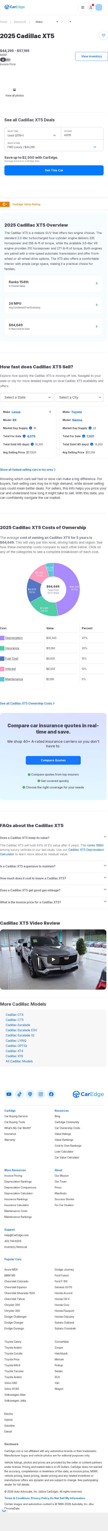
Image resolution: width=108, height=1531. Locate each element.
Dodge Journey (64, 1269)
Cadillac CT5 (15, 1020)
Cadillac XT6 (14, 1056)
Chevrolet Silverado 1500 (19, 1293)
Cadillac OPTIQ (16, 1046)
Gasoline (9, 1425)
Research (20, 21)
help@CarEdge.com (16, 1235)
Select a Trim (14, 143)
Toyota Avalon (13, 1347)
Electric (8, 1413)
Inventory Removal (15, 1246)
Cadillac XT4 (14, 1051)
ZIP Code (68, 131)
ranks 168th (95, 845)
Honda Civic (62, 1304)
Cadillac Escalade (18, 1025)
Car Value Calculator (67, 1157)
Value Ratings (63, 1133)
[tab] (53, 836)
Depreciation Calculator (18, 1193)
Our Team (61, 1181)
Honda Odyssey (64, 1316)
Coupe (59, 1347)
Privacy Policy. (40, 1498)
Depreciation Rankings (18, 1181)
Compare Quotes (53, 760)
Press (58, 1187)
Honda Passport (64, 1310)
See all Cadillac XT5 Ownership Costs (27, 703)
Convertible (62, 1341)
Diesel (8, 1431)
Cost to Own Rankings (68, 1145)
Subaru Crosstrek (65, 1328)
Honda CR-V (62, 1299)
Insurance (10, 1133)
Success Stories (64, 1199)
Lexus (16, 412)
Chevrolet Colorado (16, 1281)
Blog (57, 1116)
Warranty (9, 1139)
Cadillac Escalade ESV (21, 1030)
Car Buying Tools (14, 1122)
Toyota (76, 412)
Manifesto (61, 1193)
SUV (57, 1377)
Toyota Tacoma (13, 1371)
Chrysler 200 (12, 1304)
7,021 (90, 436)
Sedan (59, 1371)
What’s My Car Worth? (17, 1128)
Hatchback (61, 1353)
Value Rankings (64, 1139)
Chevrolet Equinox (15, 1287)
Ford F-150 (61, 1281)
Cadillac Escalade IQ (20, 1035)
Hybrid (8, 1419)
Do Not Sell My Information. (68, 1498)
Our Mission (62, 1175)
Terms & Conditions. (17, 1498)
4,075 (31, 436)
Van (57, 1382)
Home (3, 21)
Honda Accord (63, 1293)
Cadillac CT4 (15, 1014)
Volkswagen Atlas (15, 1394)
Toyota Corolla (13, 1353)
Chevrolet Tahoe (14, 1299)
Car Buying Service (16, 1116)
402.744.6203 (12, 1241)
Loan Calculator (64, 1151)
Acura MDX (11, 1269)
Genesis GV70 (63, 1287)
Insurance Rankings (16, 1199)
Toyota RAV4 (12, 1365)
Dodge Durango (14, 1328)
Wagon (59, 1388)
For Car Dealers (64, 1205)
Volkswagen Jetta (15, 1400)
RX (15, 420)
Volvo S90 (10, 1382)
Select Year (13, 131)
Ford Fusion (62, 1275)
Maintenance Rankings (18, 1216)
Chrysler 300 (12, 1310)
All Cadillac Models (19, 1061)
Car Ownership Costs (67, 1128)
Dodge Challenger (15, 1316)
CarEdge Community (67, 1122)
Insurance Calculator (16, 1205)
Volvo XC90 (11, 1388)
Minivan (59, 1359)
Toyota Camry (12, 1341)
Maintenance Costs (15, 1211)
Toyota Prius (12, 1359)
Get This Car (54, 170)
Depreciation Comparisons (20, 1187)
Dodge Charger (13, 1322)
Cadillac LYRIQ (16, 1040)
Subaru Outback (64, 1322)
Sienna (77, 420)
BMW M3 (9, 1275)
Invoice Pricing (13, 1175)
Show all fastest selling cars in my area (26, 469)
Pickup (59, 1365)
